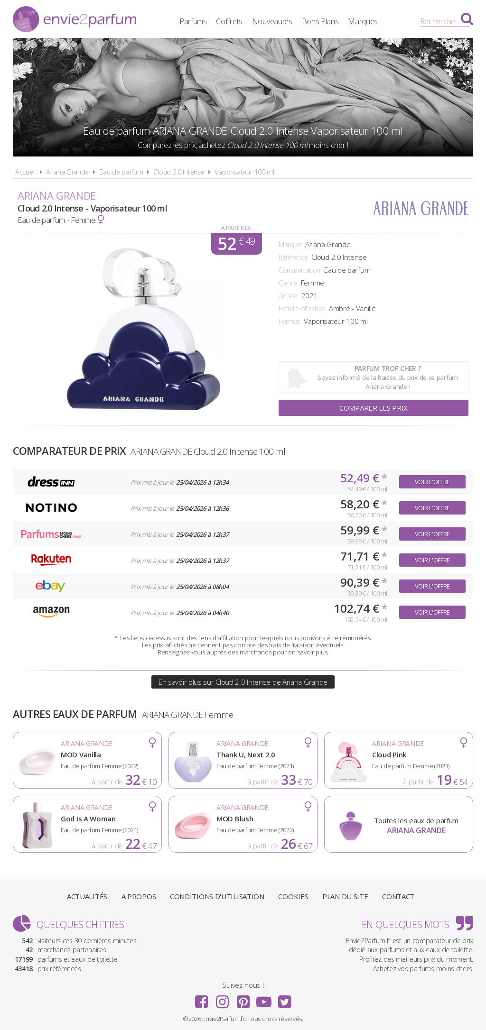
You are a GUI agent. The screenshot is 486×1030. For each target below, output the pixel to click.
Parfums (193, 21)
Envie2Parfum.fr (74, 20)
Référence (293, 257)
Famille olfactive (302, 308)
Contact (398, 896)
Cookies (293, 896)
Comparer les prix (373, 408)
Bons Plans (320, 21)
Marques (363, 21)
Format (289, 321)
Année (288, 295)
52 (236, 244)
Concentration (299, 270)
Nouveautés (272, 21)
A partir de (236, 228)
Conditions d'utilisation (217, 896)
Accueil (25, 171)
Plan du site (345, 896)
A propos (139, 896)
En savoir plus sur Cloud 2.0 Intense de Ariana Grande (243, 682)
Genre (288, 282)
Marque (290, 244)
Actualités (87, 896)
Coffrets (229, 21)
